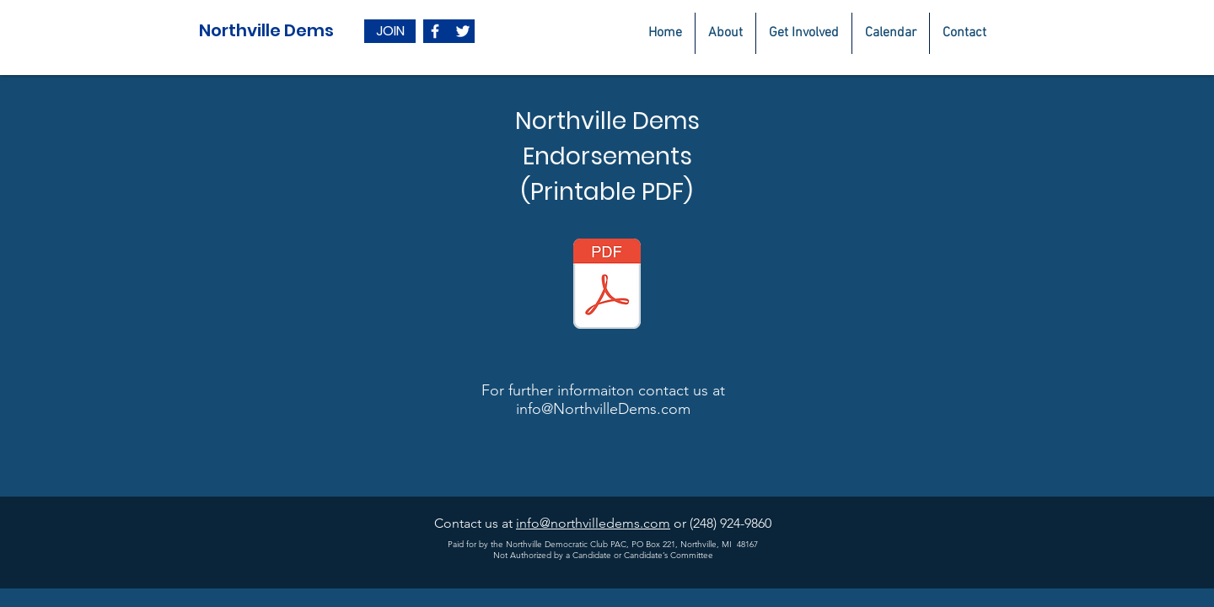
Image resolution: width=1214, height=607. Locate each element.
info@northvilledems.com (593, 523)
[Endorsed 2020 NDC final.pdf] (607, 286)
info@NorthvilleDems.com (603, 409)
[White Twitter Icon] (463, 31)
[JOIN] (390, 31)
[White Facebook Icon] (435, 31)
